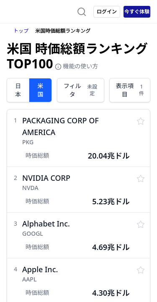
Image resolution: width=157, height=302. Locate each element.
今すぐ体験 (136, 11)
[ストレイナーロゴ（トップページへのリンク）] (40, 11)
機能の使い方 (76, 66)
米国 (40, 90)
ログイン (107, 11)
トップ (20, 30)
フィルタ (81, 90)
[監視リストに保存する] (140, 120)
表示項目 (130, 90)
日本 (18, 90)
